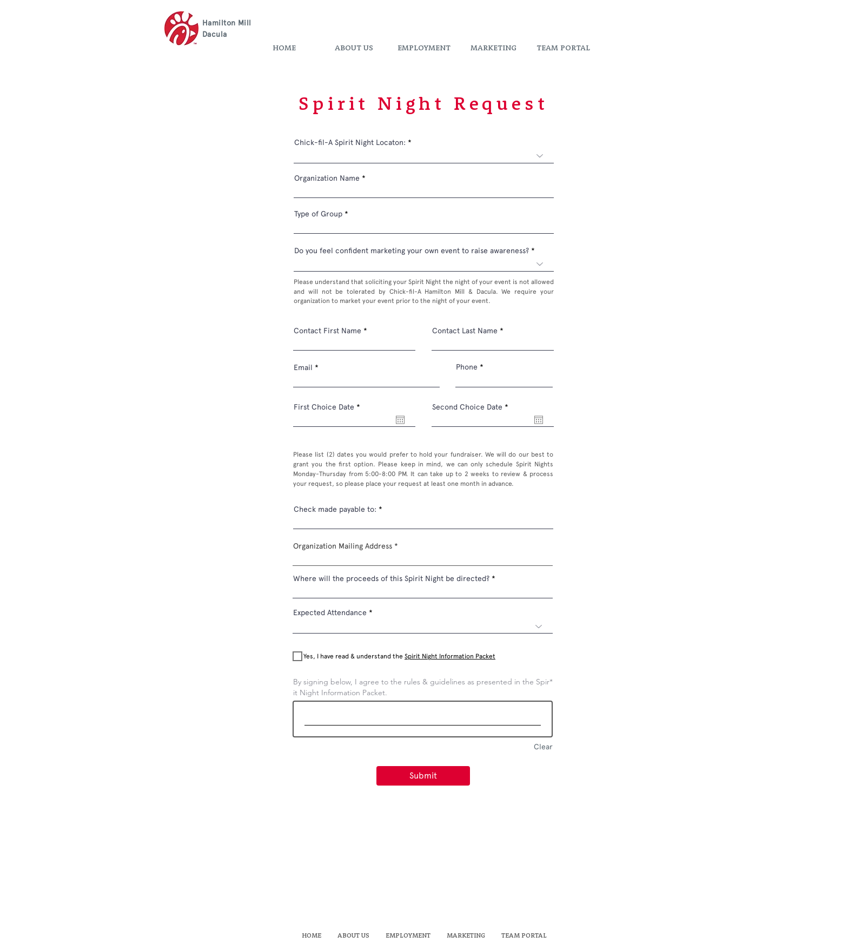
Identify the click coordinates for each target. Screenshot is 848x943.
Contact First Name (327, 331)
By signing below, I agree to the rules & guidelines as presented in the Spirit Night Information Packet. (421, 687)
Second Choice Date (472, 407)
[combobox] (423, 559)
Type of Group (318, 214)
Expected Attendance (330, 613)
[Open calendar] (400, 420)
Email (303, 368)
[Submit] (423, 776)
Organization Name (327, 178)
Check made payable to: (335, 509)
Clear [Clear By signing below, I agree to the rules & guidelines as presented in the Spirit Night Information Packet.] (543, 746)
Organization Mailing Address (342, 546)
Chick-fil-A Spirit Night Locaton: (350, 143)
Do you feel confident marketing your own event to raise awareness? (411, 251)
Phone (467, 367)
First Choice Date (329, 407)
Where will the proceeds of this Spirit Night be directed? (391, 579)
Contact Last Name (465, 331)
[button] (354, 48)
